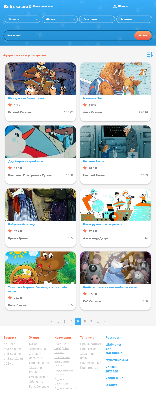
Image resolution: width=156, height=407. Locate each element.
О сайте (111, 385)
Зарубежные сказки (63, 372)
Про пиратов (89, 368)
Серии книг (114, 378)
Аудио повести (65, 388)
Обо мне (123, 6)
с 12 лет (9, 363)
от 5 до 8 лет (12, 354)
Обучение (36, 382)
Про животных (90, 344)
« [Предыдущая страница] (51, 321)
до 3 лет (9, 344)
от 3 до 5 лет (12, 349)
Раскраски (113, 337)
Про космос (88, 349)
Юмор (33, 344)
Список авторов (111, 369)
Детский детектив (35, 356)
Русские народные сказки (61, 348)
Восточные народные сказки (62, 361)
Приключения (39, 363)
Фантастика (37, 349)
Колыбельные (39, 386)
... (58, 321)
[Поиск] (78, 35)
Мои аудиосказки (43, 6)
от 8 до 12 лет (13, 359)
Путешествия (38, 377)
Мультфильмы (116, 360)
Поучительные (90, 363)
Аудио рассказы (61, 381)
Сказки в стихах (35, 370)
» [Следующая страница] (104, 321)
